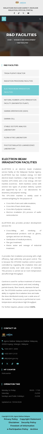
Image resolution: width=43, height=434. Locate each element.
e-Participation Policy (17, 429)
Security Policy (28, 422)
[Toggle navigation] (4, 19)
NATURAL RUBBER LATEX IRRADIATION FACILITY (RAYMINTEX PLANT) (20, 101)
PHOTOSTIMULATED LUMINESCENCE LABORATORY (19, 147)
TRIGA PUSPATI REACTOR (14, 73)
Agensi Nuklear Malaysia (22, 416)
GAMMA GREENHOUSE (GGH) (16, 111)
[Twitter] (7, 364)
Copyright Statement (30, 419)
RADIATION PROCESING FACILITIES (18, 81)
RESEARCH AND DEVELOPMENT (25, 40)
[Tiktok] (12, 364)
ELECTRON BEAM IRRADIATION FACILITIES (17, 90)
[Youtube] (17, 364)
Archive (34, 429)
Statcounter (6, 373)
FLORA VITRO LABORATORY (15, 137)
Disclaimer (14, 422)
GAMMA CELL (9, 118)
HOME (9, 40)
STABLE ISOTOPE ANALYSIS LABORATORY (15, 128)
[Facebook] (2, 364)
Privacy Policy (11, 419)
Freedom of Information (22, 426)
